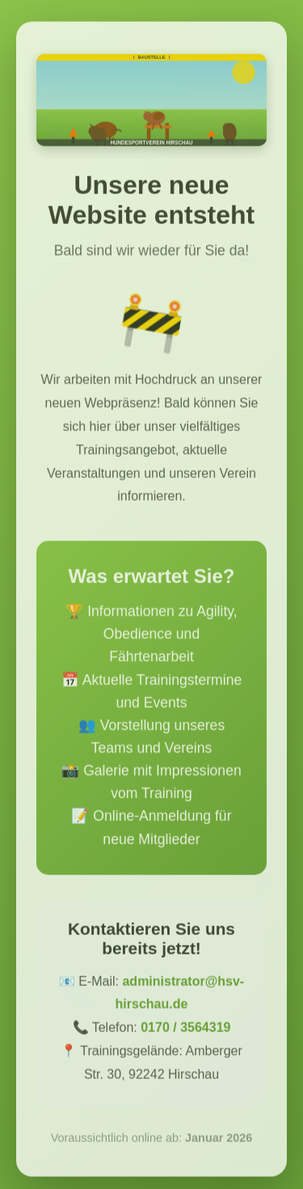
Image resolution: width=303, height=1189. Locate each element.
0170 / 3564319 (185, 1032)
